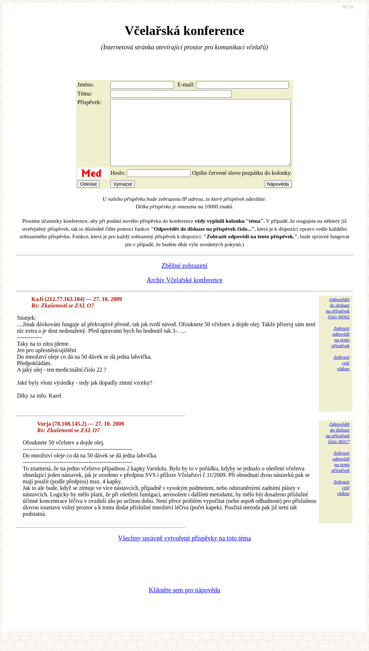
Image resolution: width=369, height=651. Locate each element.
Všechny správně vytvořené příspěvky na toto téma (184, 551)
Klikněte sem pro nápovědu (184, 603)
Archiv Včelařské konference (185, 293)
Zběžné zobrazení (184, 278)
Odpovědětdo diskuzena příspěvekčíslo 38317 (338, 445)
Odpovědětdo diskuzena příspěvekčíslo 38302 (338, 321)
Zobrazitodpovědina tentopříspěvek (341, 349)
